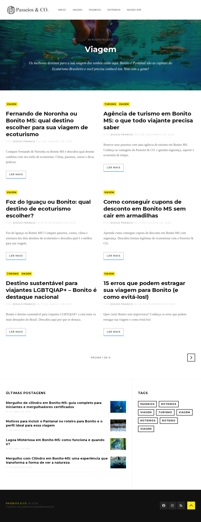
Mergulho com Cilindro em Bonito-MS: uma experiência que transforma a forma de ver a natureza (57, 460)
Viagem (77, 9)
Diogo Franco (24, 141)
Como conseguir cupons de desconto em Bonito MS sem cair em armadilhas (144, 208)
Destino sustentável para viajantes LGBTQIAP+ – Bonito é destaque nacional (51, 290)
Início (62, 9)
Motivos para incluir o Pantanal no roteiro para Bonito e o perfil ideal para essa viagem (54, 423)
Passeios (95, 9)
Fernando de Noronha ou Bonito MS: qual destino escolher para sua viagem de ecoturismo (47, 124)
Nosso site (134, 9)
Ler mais (16, 174)
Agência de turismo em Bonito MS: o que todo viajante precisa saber (148, 120)
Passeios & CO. (17, 503)
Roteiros (114, 9)
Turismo (110, 104)
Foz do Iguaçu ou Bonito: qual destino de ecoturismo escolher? (48, 208)
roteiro (168, 420)
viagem (146, 428)
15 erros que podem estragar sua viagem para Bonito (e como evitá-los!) (144, 290)
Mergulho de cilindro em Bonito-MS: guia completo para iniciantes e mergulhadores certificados (53, 405)
